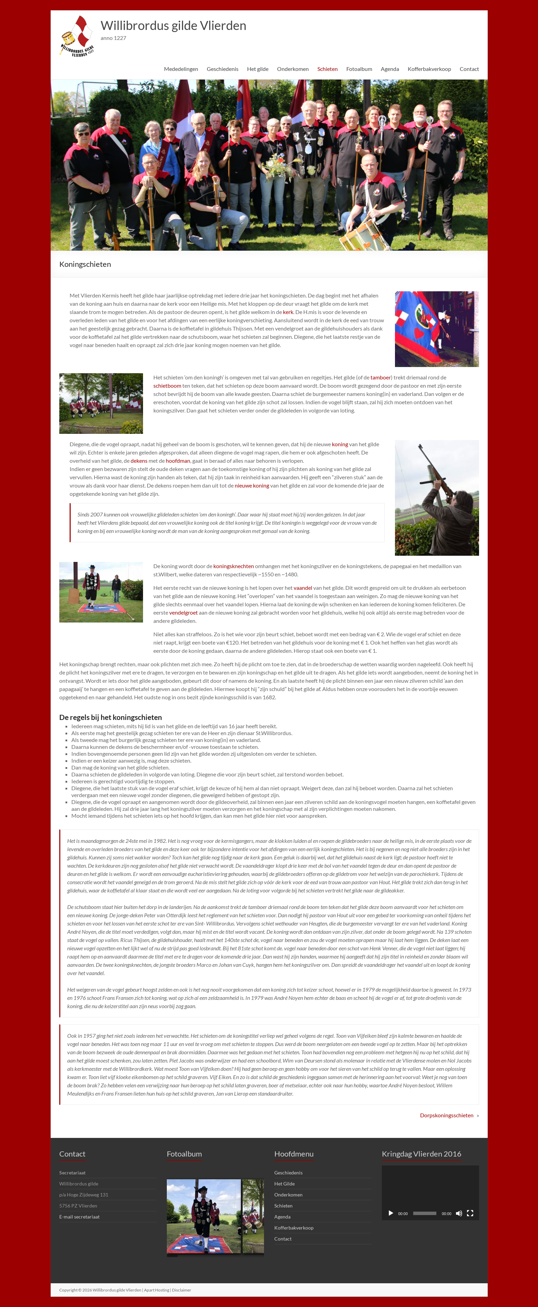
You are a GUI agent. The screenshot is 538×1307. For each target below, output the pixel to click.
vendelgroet (183, 612)
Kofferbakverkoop (429, 68)
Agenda (390, 68)
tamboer (380, 377)
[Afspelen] (390, 1213)
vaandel (303, 587)
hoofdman (178, 460)
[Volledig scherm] (470, 1213)
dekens (140, 460)
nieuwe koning (252, 485)
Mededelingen (181, 68)
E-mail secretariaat (79, 1217)
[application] (430, 1192)
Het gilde (257, 68)
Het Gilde (284, 1183)
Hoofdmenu (294, 1153)
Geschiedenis (222, 68)
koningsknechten (233, 566)
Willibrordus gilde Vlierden (173, 25)
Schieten (327, 68)
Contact (469, 68)
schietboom (167, 385)
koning (340, 444)
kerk (288, 312)
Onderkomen (293, 68)
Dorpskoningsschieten (447, 1115)
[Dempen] (459, 1213)
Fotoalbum (359, 68)
